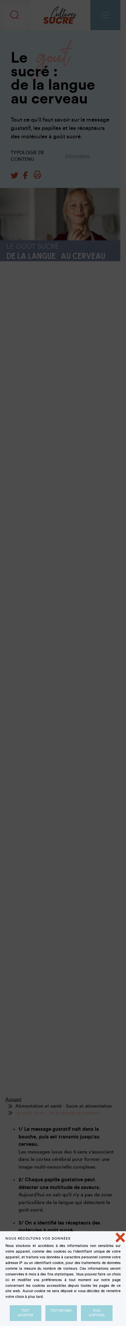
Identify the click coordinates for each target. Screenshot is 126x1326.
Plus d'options (97, 1313)
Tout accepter (25, 1313)
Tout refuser (61, 1310)
